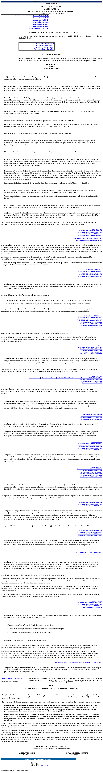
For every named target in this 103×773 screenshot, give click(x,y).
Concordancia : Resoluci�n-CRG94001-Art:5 (90, 443)
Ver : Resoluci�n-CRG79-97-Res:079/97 (91, 381)
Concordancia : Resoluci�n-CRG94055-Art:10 (89, 469)
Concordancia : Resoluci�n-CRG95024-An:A (90, 320)
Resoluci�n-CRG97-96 (41, 26)
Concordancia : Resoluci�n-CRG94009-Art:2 (90, 234)
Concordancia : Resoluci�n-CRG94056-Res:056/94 (87, 378)
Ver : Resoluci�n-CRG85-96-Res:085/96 (91, 475)
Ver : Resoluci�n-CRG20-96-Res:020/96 (91, 322)
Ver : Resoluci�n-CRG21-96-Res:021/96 (91, 324)
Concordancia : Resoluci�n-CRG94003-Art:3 (90, 273)
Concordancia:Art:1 (97, 229)
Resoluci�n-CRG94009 (41, 16)
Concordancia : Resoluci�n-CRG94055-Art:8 (90, 448)
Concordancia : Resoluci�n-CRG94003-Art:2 (90, 232)
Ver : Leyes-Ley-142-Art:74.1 (44, 49)
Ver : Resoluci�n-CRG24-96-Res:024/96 (91, 349)
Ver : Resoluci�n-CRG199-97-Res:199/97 (91, 353)
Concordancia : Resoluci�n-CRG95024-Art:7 (90, 317)
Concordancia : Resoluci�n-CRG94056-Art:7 (90, 604)
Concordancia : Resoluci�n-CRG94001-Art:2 (90, 230)
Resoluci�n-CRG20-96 (41, 22)
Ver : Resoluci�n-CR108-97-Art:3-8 (92, 607)
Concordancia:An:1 (97, 345)
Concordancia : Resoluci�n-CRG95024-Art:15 (89, 535)
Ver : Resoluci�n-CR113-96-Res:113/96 (91, 416)
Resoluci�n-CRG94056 (41, 18)
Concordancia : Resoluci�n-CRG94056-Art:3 (90, 276)
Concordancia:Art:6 (97, 442)
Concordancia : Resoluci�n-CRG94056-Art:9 (90, 605)
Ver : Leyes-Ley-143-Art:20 (44, 43)
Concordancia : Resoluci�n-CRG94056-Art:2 (90, 237)
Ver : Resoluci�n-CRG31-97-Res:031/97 (91, 379)
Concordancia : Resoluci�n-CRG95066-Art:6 (90, 554)
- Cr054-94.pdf (42, 764)
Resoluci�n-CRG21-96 (41, 24)
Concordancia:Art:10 (34, 378)
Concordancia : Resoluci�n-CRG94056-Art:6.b (89, 602)
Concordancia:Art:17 (96, 601)
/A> (101, 269)
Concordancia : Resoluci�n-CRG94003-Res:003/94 (57, 378)
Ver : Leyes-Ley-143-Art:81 (44, 47)
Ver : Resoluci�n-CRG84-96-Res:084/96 (91, 473)
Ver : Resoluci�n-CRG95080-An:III (92, 414)
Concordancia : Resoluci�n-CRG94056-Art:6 (90, 450)
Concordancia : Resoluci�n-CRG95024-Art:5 (90, 316)
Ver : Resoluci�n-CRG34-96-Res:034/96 (91, 350)
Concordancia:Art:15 (61, 662)
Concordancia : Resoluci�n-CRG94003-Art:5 (90, 445)
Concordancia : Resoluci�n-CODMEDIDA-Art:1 (89, 240)
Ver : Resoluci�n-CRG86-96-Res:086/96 (91, 477)
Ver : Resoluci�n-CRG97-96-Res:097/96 (91, 325)
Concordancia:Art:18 (74, 662)
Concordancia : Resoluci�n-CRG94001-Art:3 (90, 271)
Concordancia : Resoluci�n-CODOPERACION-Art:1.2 (87, 238)
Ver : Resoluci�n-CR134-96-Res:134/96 (91, 352)
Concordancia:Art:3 (97, 376)
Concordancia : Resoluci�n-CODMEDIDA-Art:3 (89, 552)
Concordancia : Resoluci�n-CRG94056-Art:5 (90, 506)
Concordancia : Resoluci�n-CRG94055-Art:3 (90, 274)
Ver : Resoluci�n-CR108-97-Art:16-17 (92, 383)
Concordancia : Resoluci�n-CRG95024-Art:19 (89, 319)
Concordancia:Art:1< (93, 270)
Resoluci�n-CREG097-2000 (39, 28)
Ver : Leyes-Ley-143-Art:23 (44, 45)
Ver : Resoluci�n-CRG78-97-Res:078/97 (91, 417)
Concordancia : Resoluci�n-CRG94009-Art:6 (90, 530)
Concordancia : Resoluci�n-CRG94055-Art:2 (90, 235)
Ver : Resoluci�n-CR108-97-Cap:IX (91, 662)
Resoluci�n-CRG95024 (41, 20)
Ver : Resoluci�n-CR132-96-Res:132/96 (91, 327)
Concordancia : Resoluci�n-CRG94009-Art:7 (90, 446)
